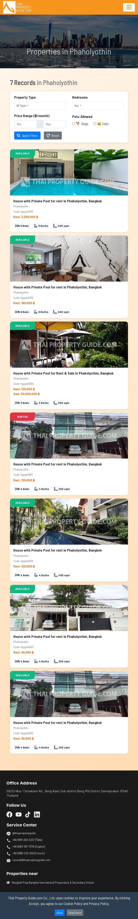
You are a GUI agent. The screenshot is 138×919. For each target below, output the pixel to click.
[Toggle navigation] (129, 7)
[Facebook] (9, 814)
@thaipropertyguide (24, 833)
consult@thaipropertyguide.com (31, 860)
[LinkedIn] (37, 814)
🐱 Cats (103, 123)
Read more (74, 912)
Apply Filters (27, 135)
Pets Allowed (82, 116)
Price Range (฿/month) (31, 115)
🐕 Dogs (82, 123)
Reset (53, 135)
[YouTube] (19, 814)
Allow (60, 912)
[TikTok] (28, 814)
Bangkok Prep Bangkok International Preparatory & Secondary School (50, 882)
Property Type (25, 97)
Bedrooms (80, 97)
